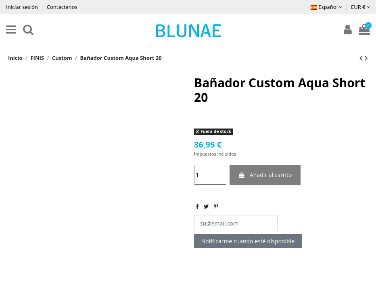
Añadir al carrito (265, 175)
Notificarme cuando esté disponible (248, 241)
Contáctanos (62, 7)
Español (326, 7)
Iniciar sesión (22, 7)
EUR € (360, 7)
